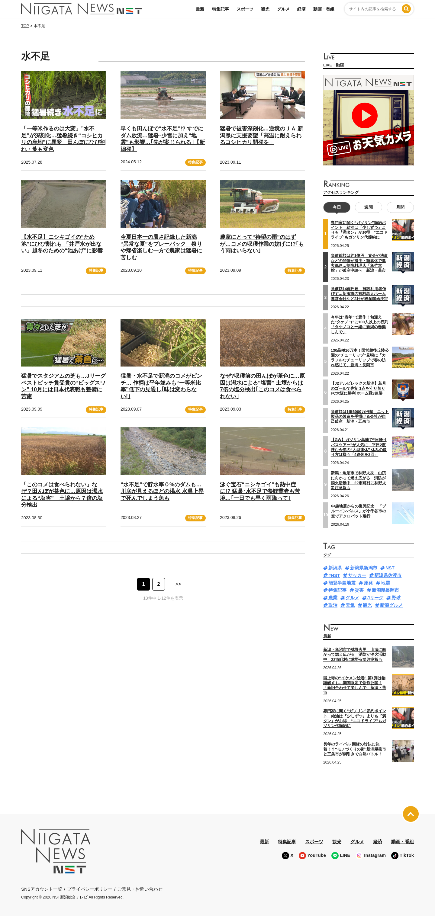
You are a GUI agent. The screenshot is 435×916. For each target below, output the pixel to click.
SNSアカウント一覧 (41, 889)
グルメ (283, 9)
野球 (396, 597)
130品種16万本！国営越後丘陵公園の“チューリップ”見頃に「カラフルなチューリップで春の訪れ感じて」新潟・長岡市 (360, 357)
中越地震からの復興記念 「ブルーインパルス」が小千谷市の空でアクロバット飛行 (358, 511)
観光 (265, 9)
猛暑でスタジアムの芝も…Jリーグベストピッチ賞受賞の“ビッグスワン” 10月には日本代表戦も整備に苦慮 (63, 386)
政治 (332, 605)
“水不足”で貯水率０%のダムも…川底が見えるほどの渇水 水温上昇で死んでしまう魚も (162, 491)
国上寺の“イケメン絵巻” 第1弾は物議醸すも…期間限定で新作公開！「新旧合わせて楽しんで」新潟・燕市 (354, 685)
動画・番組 (323, 9)
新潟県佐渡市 (387, 575)
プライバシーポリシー (89, 889)
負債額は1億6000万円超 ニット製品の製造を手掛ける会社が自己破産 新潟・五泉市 (360, 416)
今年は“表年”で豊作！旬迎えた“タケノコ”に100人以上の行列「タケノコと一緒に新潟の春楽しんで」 (359, 324)
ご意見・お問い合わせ (140, 889)
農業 (332, 597)
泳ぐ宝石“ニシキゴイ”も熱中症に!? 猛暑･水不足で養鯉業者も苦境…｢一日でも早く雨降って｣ (260, 491)
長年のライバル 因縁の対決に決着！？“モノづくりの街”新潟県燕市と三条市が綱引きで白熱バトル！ (354, 749)
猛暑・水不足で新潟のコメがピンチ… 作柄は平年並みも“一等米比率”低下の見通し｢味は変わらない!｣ (161, 386)
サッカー (357, 575)
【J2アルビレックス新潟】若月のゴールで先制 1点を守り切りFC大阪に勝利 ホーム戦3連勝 (358, 388)
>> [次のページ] (178, 584)
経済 (301, 9)
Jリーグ (375, 597)
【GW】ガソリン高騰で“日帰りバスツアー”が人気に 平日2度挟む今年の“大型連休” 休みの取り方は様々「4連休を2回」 (359, 447)
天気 (350, 605)
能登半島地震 (342, 582)
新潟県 (335, 567)
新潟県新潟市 (363, 567)
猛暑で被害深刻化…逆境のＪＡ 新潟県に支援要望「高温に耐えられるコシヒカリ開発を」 (261, 135)
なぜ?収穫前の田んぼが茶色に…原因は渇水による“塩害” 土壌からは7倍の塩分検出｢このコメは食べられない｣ (262, 386)
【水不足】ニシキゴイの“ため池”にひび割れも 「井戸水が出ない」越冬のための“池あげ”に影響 (62, 244)
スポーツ (245, 9)
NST (390, 567)
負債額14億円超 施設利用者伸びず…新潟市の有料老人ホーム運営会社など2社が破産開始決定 (359, 294)
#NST (334, 575)
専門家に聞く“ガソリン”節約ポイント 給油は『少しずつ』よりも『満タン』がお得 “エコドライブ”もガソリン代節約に (359, 230)
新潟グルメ (391, 605)
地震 (385, 582)
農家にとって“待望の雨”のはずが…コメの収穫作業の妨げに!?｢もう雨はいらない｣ (262, 244)
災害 (359, 590)
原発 (368, 582)
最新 (200, 9)
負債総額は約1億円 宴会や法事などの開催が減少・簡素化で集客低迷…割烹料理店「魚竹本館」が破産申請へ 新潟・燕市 (359, 263)
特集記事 (220, 9)
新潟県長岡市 (385, 590)
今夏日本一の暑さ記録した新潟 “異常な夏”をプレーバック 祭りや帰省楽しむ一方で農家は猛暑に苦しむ (161, 247)
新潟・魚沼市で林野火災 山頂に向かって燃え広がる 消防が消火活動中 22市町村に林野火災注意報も (358, 480)
